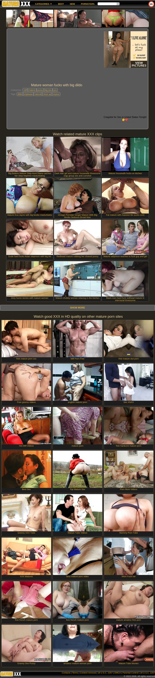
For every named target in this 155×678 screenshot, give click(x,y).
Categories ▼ (43, 4)
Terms (75, 672)
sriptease (28, 94)
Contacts (66, 672)
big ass (48, 90)
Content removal (88, 672)
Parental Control (130, 672)
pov (55, 90)
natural (38, 94)
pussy (40, 90)
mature (32, 90)
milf (25, 90)
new (72, 4)
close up (47, 94)
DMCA (117, 672)
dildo (20, 94)
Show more (77, 307)
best (61, 4)
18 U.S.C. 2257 (105, 672)
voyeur (56, 94)
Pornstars (88, 4)
